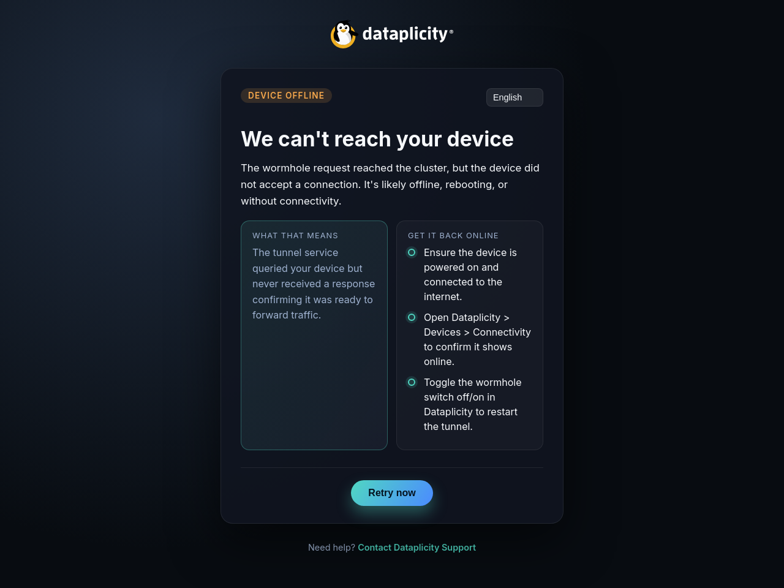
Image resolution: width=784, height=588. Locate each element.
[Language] (514, 97)
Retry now (391, 493)
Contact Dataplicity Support (417, 547)
